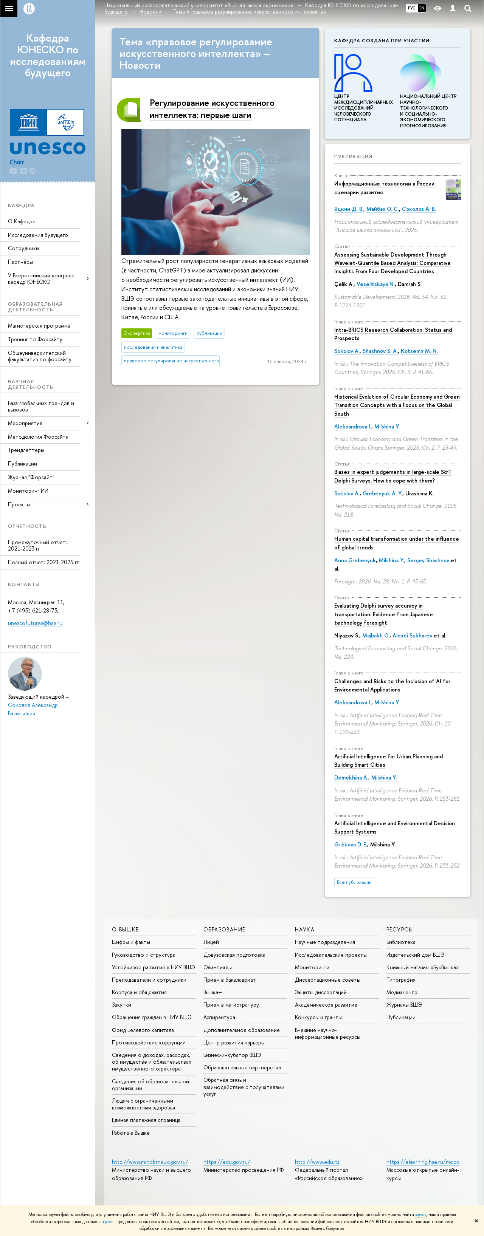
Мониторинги (312, 967)
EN (421, 8)
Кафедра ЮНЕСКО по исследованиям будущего (47, 55)
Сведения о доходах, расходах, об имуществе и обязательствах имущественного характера (151, 1061)
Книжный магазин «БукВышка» (422, 967)
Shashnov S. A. (380, 350)
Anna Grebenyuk (355, 560)
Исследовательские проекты (331, 954)
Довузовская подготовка (234, 954)
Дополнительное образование (241, 1029)
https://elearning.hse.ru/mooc (422, 1161)
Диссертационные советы (327, 979)
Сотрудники (23, 248)
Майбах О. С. (382, 208)
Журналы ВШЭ (404, 1004)
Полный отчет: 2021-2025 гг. (43, 562)
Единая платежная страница (146, 1119)
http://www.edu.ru (317, 1161)
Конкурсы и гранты (318, 1017)
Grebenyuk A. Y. (382, 493)
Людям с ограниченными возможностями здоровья (143, 1104)
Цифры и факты (131, 941)
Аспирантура (219, 1017)
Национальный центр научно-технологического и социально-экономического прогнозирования (428, 108)
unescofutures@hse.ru (35, 623)
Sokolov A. (347, 350)
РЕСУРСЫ (399, 929)
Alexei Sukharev (412, 635)
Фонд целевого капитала (143, 1029)
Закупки (121, 1004)
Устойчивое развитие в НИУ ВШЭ (153, 967)
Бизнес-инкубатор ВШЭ (232, 1054)
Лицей (211, 941)
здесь (420, 1214)
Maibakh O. (375, 635)
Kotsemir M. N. (419, 350)
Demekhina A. (351, 777)
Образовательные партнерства (242, 1067)
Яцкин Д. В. (348, 208)
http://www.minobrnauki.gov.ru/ (150, 1161)
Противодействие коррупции (149, 1042)
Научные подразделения (325, 941)
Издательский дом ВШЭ (415, 954)
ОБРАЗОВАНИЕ (224, 929)
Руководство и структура (143, 954)
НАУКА (305, 929)
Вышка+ (212, 992)
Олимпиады (217, 967)
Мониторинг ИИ (28, 490)
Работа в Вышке (131, 1132)
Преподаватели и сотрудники (149, 979)
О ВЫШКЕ (125, 929)
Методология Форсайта (38, 436)
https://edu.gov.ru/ (226, 1161)
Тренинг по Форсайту (35, 339)
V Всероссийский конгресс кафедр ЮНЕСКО (41, 278)
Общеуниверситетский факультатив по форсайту (39, 356)
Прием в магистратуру (231, 1004)
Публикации (22, 463)
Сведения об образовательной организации (150, 1085)
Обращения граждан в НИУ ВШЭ (152, 1017)
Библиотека (401, 941)
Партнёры (20, 261)
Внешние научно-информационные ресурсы (327, 1033)
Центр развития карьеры (234, 1042)
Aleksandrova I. (352, 426)
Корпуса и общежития (139, 992)
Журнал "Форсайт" (31, 477)
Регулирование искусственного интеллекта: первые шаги (212, 108)
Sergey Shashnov (428, 560)
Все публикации (354, 882)
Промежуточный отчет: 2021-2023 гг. (37, 545)
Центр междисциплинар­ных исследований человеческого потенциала (363, 105)
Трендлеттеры (26, 449)
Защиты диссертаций (321, 992)
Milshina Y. (387, 426)
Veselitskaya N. (376, 284)
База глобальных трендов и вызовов (41, 406)
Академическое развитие (326, 1004)
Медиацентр (401, 992)
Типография (401, 979)
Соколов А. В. (419, 208)
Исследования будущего (38, 234)
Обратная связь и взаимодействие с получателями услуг (243, 1086)
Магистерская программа (39, 325)
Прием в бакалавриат (229, 979)
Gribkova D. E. (350, 844)
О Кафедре (22, 221)
